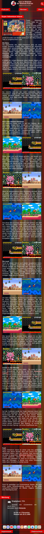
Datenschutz (37, 532)
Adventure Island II (26, 455)
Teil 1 (37, 376)
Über (40, 10)
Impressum (6, 532)
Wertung (5, 497)
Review (23, 10)
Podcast (5, 10)
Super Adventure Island (12, 16)
